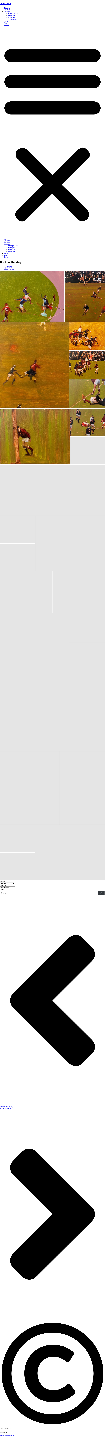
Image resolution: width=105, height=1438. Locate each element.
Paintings (7, 8)
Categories (3, 885)
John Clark (5, 3)
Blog (5, 23)
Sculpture (7, 10)
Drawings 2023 (12, 19)
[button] (52, 132)
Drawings (7, 11)
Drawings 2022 (12, 17)
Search (2, 889)
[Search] (101, 893)
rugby (12, 269)
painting (6, 269)
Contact (6, 25)
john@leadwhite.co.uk (7, 1435)
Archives (3, 881)
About (6, 21)
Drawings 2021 (12, 15)
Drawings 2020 (12, 13)
